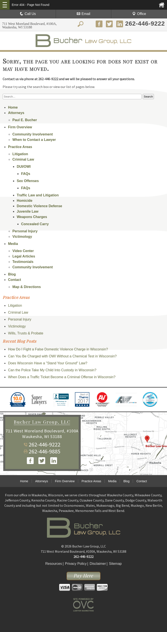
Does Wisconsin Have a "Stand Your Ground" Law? (47, 363)
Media (13, 244)
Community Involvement (32, 134)
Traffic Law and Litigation (38, 195)
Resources (53, 563)
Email (83, 14)
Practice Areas (20, 147)
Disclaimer (98, 563)
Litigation (20, 154)
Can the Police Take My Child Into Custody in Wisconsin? (52, 370)
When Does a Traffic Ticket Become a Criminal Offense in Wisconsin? (61, 377)
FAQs (25, 174)
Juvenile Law (27, 211)
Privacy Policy (76, 563)
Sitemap (115, 563)
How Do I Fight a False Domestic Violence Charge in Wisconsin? (58, 349)
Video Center (23, 251)
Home (13, 107)
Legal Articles (23, 256)
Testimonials (22, 262)
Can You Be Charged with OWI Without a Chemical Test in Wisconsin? (62, 356)
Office (139, 14)
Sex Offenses (28, 181)
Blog (12, 274)
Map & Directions (26, 287)
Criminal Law (23, 159)
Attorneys (16, 113)
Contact (14, 280)
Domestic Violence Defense (39, 206)
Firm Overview (20, 127)
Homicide (24, 200)
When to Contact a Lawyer (34, 140)
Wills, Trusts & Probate (25, 333)
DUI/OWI (24, 166)
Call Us (28, 14)
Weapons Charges (32, 217)
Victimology (22, 236)
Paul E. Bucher (24, 120)
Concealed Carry (35, 224)
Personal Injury (25, 231)
